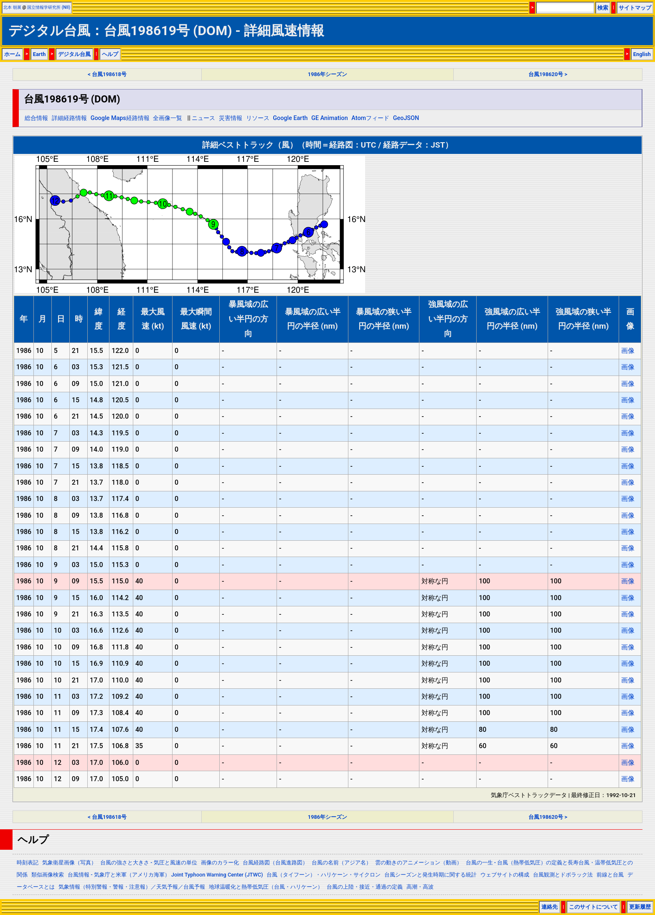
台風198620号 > (547, 74)
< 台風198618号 (107, 74)
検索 (602, 8)
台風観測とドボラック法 (563, 875)
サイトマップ (635, 8)
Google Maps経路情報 (120, 118)
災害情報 (230, 118)
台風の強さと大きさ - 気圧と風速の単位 (148, 862)
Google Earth (290, 118)
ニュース (203, 118)
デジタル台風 (74, 54)
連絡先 (549, 907)
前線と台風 (610, 875)
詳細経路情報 (69, 118)
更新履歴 (640, 907)
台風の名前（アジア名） (341, 862)
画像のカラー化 (220, 862)
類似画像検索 (47, 875)
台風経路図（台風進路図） (275, 862)
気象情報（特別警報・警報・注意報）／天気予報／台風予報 (131, 887)
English (642, 54)
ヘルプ (110, 54)
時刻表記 (27, 862)
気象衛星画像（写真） (69, 862)
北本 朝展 (12, 7)
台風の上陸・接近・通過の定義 (365, 887)
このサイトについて (593, 907)
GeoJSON (406, 118)
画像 (628, 351)
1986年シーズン (327, 74)
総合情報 (36, 118)
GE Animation (329, 118)
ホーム (12, 54)
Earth (39, 54)
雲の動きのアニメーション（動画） (418, 862)
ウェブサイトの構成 (504, 875)
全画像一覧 (167, 118)
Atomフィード (370, 118)
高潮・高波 (420, 887)
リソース (257, 118)
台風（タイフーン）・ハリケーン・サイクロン (324, 875)
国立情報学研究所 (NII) (48, 7)
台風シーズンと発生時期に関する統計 (430, 875)
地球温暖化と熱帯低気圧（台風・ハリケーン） (266, 887)
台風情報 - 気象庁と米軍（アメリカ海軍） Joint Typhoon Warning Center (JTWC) (165, 875)
